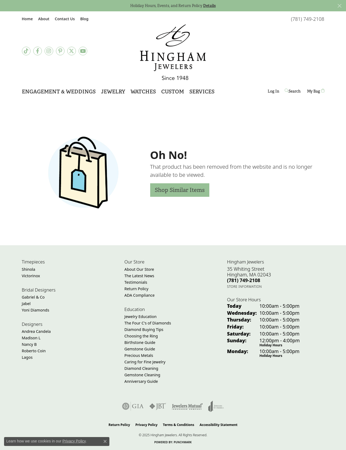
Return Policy (137, 288)
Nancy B (29, 344)
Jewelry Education (141, 316)
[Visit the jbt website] (157, 406)
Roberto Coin (34, 350)
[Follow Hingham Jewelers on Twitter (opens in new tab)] (71, 51)
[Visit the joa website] (216, 406)
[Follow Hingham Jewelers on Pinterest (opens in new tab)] (60, 51)
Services (201, 91)
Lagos (27, 357)
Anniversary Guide (141, 381)
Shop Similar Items (180, 190)
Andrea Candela (36, 331)
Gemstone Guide (140, 348)
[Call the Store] (243, 280)
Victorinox (31, 275)
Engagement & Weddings (59, 91)
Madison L (31, 337)
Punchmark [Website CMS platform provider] (183, 442)
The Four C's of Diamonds (148, 323)
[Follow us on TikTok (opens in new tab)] (26, 51)
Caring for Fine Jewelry (145, 361)
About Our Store (139, 269)
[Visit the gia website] (133, 406)
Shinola (28, 269)
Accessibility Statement (218, 424)
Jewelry (113, 91)
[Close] (339, 5)
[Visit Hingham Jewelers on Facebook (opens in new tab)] (37, 51)
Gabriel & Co (33, 297)
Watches (143, 91)
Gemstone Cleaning (142, 374)
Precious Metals (139, 355)
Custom (172, 91)
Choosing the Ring (141, 336)
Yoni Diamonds (35, 310)
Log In (273, 92)
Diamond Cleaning (141, 368)
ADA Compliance (140, 295)
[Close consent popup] (105, 441)
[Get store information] (244, 286)
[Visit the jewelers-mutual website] (187, 406)
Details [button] (209, 5)
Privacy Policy (146, 424)
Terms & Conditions (178, 424)
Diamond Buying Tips (144, 329)
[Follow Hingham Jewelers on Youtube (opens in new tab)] (83, 51)
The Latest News (139, 275)
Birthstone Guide (140, 342)
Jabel (26, 303)
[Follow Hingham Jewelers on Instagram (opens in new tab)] (49, 51)
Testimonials (136, 282)
